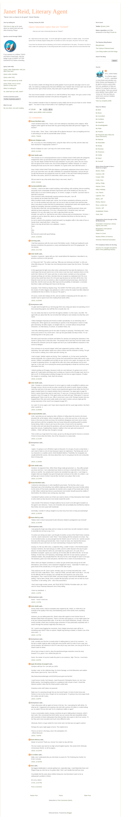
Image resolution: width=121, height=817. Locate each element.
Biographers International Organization (104, 229)
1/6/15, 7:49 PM (36, 735)
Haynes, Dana (100, 186)
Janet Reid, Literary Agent (35, 11)
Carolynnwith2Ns (36, 186)
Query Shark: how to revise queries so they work (12, 84)
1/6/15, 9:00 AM (36, 182)
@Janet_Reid (105, 26)
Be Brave (99, 113)
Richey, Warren (100, 202)
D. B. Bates (34, 754)
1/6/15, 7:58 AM (36, 136)
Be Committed (100, 116)
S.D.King (34, 241)
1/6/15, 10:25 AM (36, 300)
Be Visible (99, 155)
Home (61, 795)
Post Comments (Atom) (64, 800)
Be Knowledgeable (102, 125)
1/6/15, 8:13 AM (36, 151)
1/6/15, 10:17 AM (36, 250)
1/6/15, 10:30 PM (36, 762)
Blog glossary (100, 45)
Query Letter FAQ (9, 77)
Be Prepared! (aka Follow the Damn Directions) (105, 135)
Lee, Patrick (99, 192)
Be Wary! (99, 158)
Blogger (69, 813)
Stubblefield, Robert (102, 211)
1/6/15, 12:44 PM (36, 522)
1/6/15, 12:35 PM (36, 513)
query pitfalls (38, 112)
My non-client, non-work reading (14, 108)
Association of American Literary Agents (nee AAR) (106, 224)
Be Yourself (99, 161)
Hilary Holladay (100, 189)
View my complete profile (103, 101)
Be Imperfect (100, 122)
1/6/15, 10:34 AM (36, 379)
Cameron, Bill (100, 174)
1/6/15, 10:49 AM (36, 410)
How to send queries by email (13, 80)
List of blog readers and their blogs (106, 51)
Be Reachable (100, 142)
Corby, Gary (99, 180)
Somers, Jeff (100, 208)
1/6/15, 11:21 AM (36, 439)
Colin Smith (35, 155)
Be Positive (99, 131)
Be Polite (98, 128)
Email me (113, 32)
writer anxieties (47, 112)
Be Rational (99, 139)
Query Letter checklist (10, 74)
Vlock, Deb (99, 214)
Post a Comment (36, 787)
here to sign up (12, 26)
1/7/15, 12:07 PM (36, 783)
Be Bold (98, 110)
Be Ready (99, 146)
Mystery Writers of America (104, 236)
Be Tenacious (100, 152)
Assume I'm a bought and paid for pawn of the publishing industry (106, 248)
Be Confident (100, 119)
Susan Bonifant (36, 121)
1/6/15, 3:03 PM (36, 660)
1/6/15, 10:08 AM (36, 237)
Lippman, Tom (100, 195)
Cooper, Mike (100, 177)
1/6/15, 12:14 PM (36, 478)
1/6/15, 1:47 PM (36, 635)
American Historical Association (105, 240)
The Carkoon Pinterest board (105, 48)
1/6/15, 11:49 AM (36, 461)
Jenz (32, 765)
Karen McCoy (35, 517)
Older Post (87, 795)
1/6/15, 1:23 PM (36, 602)
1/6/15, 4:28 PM (36, 699)
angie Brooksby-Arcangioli (40, 664)
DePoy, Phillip (100, 183)
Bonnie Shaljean (36, 140)
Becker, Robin (100, 171)
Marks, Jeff (99, 199)
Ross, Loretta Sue (101, 205)
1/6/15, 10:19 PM (36, 750)
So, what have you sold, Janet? (13, 91)
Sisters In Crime (101, 233)
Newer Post (34, 795)
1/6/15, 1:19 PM (36, 593)
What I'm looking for (10, 88)
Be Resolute (99, 149)
